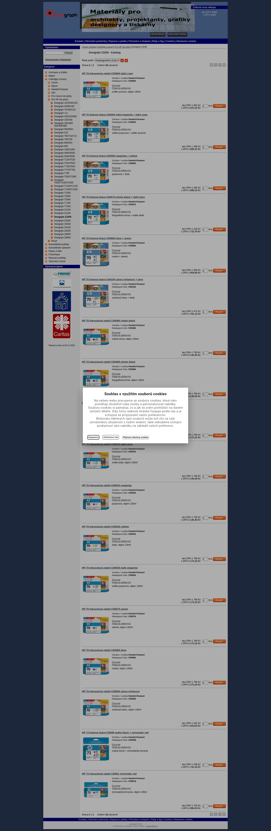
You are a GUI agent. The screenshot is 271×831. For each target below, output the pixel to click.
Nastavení (93, 437)
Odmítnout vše (110, 437)
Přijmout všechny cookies (135, 437)
